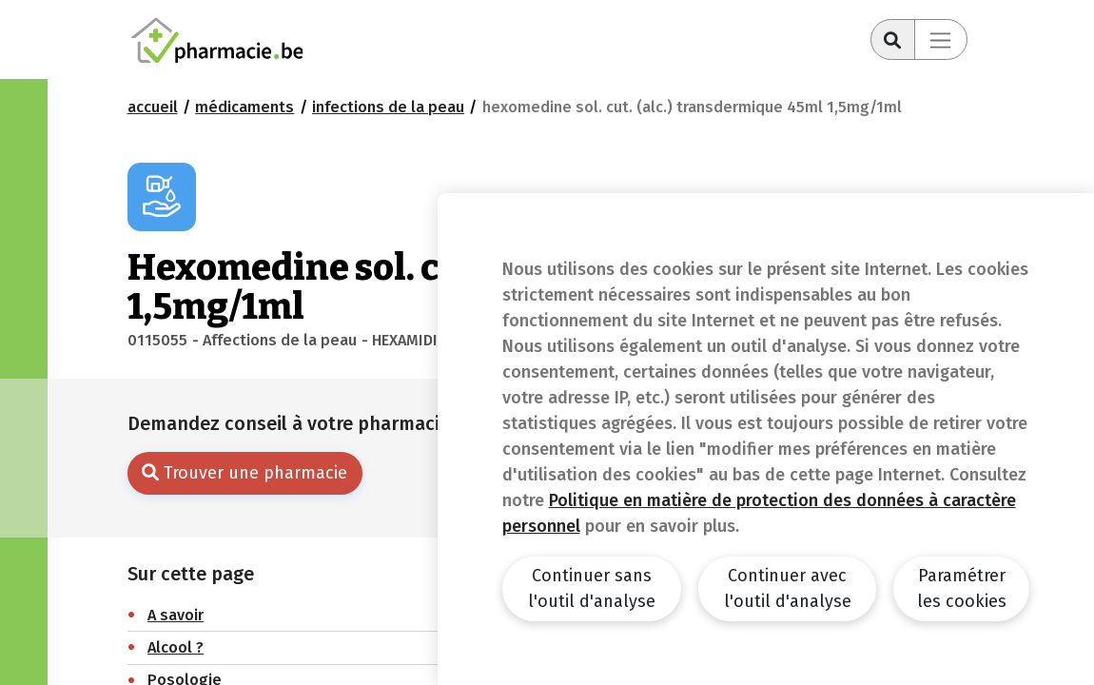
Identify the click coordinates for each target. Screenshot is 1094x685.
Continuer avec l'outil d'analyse (787, 588)
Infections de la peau (388, 107)
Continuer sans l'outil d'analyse (591, 588)
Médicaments (244, 107)
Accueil (152, 107)
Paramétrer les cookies (961, 588)
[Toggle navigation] (940, 39)
